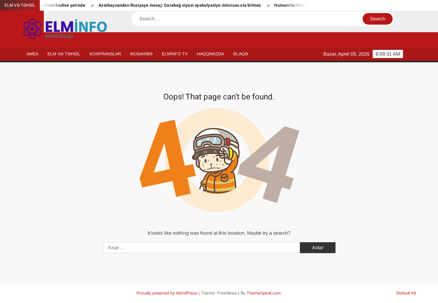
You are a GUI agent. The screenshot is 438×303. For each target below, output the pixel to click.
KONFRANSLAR (105, 53)
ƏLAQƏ (240, 53)
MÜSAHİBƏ (141, 53)
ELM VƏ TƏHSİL (63, 53)
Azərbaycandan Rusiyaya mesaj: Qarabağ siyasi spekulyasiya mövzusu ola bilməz (182, 5)
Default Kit (406, 293)
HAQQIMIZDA (210, 53)
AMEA (32, 53)
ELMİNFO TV (175, 53)
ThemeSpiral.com (264, 293)
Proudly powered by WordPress (167, 293)
